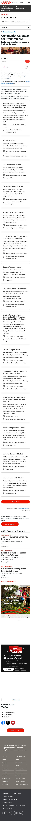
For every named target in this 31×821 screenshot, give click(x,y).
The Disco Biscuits (9, 140)
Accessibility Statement (7, 796)
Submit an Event (9, 524)
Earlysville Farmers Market (13, 186)
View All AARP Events (8, 581)
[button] (28, 2)
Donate (4, 759)
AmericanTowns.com (24, 508)
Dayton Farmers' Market (12, 164)
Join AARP (8, 669)
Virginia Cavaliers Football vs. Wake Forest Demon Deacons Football (14, 399)
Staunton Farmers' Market (13, 454)
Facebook (15, 700)
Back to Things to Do (9, 31)
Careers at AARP (19, 762)
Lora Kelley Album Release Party (15, 289)
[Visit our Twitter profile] (10, 813)
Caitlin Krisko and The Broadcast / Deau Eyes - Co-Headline (15, 237)
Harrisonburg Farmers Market (14, 428)
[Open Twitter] (8, 723)
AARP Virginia (8, 714)
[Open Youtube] (13, 723)
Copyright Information (7, 802)
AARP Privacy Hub (6, 793)
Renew (17, 670)
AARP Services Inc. (20, 765)
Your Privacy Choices (7, 808)
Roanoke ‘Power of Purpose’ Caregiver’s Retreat (14, 554)
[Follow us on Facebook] (4, 813)
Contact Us (7, 717)
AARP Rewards (5, 769)
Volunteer (4, 762)
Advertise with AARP (20, 756)
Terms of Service (17, 793)
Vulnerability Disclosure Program (9, 805)
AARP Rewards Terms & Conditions (10, 799)
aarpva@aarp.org (9, 712)
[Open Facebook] (3, 723)
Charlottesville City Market (13, 478)
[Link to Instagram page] (16, 813)
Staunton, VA (8, 17)
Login (21, 2)
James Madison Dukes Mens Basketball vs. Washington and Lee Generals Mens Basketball (14, 106)
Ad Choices (22, 805)
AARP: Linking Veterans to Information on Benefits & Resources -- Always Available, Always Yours (13, 8)
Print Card (23, 670)
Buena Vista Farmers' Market (14, 212)
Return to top (15, 730)
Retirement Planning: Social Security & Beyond (13, 569)
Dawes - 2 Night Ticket (11, 350)
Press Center (5, 784)
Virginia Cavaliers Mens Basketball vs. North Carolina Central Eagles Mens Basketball (14, 317)
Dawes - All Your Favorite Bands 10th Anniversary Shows (15, 372)
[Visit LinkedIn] (21, 813)
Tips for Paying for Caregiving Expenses (14, 538)
